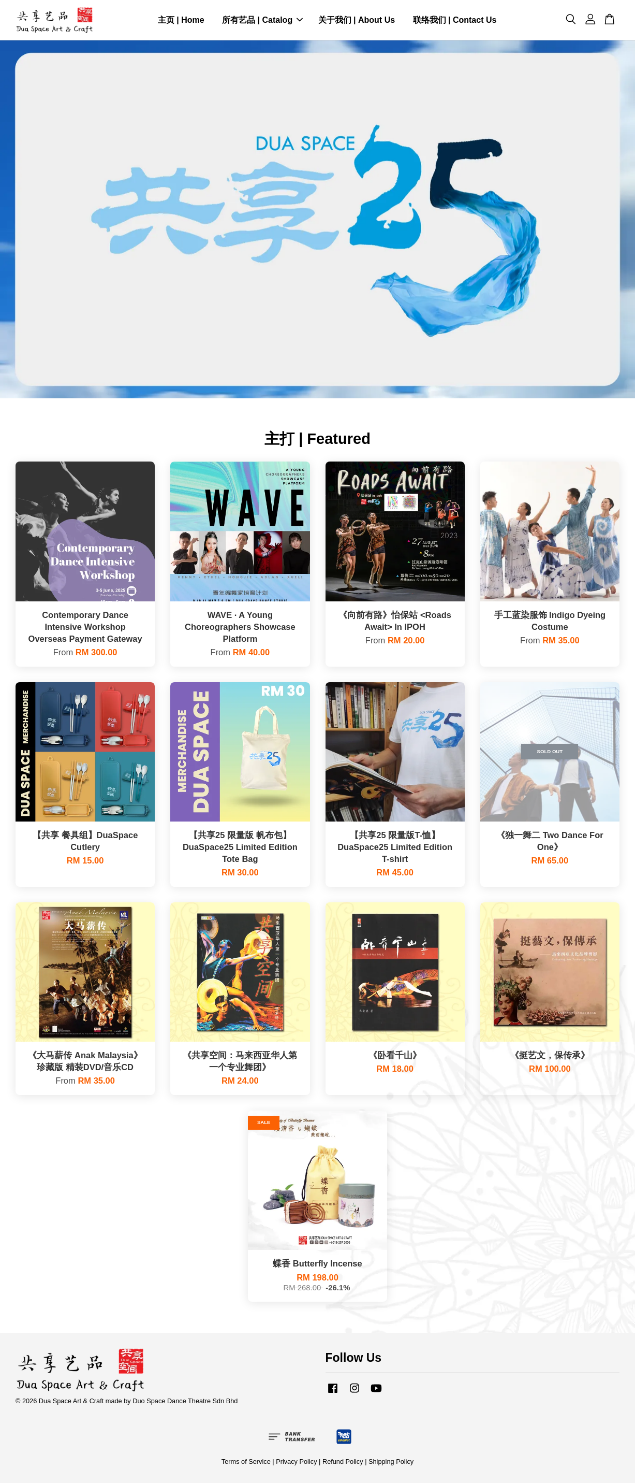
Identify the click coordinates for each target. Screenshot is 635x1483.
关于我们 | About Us (356, 20)
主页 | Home (181, 20)
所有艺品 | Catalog (262, 20)
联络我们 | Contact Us (455, 20)
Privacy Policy (296, 1461)
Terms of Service (246, 1461)
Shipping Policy (391, 1461)
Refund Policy (342, 1461)
